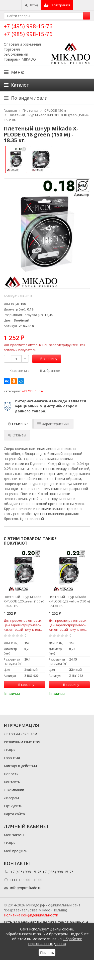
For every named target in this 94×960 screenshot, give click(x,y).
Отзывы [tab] (17, 435)
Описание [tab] (18, 423)
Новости (11, 773)
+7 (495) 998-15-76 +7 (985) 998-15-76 (28, 30)
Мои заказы (14, 835)
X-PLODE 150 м (32, 391)
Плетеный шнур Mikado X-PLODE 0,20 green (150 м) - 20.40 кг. (24, 601)
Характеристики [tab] (53, 423)
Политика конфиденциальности (31, 915)
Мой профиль (15, 851)
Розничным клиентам (22, 741)
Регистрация (57, 5)
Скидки (10, 749)
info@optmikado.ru (25, 887)
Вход (31, 5)
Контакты (12, 781)
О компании (14, 789)
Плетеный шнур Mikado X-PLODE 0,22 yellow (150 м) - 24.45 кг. (69, 601)
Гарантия (12, 757)
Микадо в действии (20, 765)
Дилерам (11, 797)
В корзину (46, 358)
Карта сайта (14, 814)
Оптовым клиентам (20, 733)
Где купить (13, 806)
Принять (47, 953)
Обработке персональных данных (55, 941)
